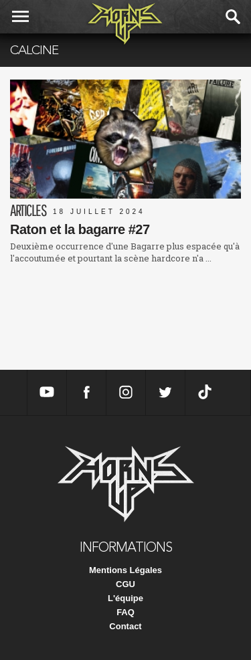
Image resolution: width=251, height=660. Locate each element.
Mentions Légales (125, 570)
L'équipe (125, 598)
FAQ (125, 612)
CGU (125, 584)
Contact (125, 626)
